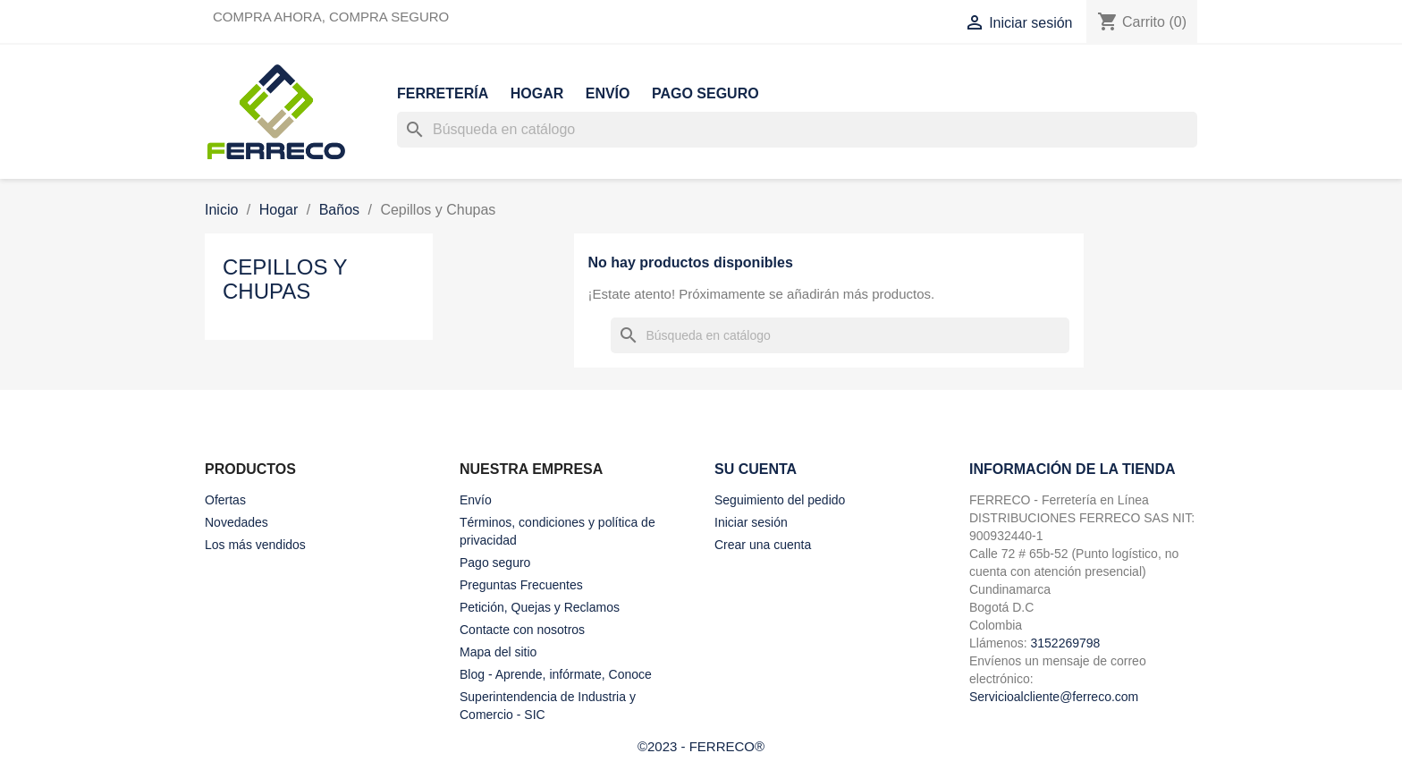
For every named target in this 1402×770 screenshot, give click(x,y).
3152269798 (1065, 643)
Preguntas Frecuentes (521, 585)
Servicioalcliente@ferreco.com (1053, 697)
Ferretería (442, 93)
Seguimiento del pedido (779, 500)
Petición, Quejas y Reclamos (540, 607)
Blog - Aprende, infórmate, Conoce (556, 674)
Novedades (236, 522)
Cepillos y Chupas (285, 278)
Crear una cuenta (762, 544)
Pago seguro (705, 93)
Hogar (537, 93)
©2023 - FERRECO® (701, 746)
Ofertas (225, 500)
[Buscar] (797, 130)
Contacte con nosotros (522, 629)
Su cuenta (755, 469)
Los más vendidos (255, 544)
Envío (608, 93)
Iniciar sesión (751, 522)
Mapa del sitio (498, 652)
